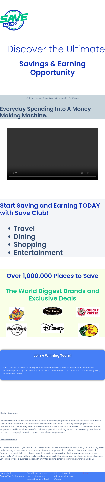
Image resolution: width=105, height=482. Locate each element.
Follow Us (85, 472)
